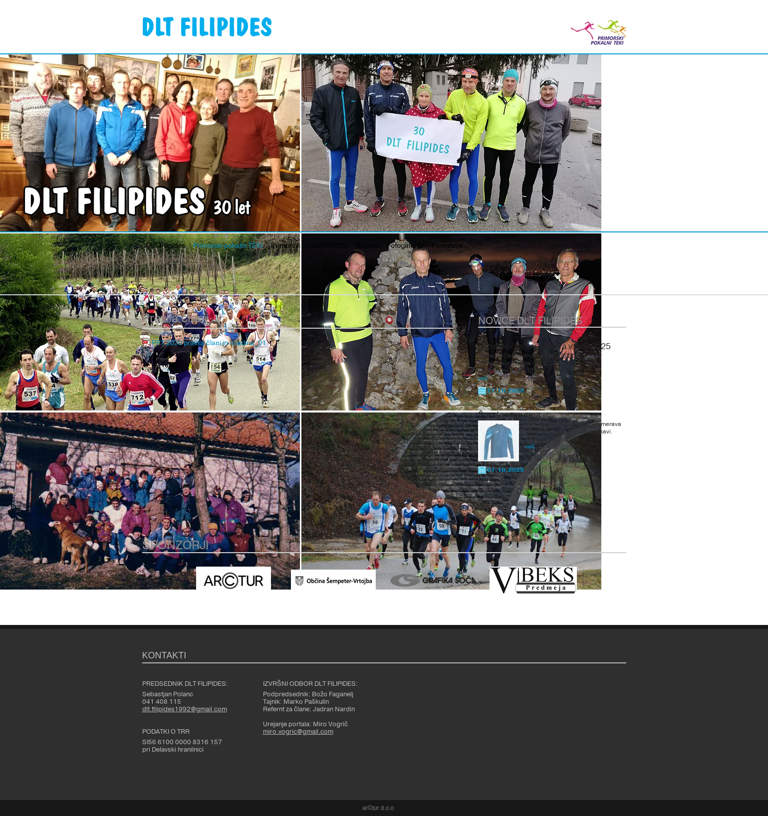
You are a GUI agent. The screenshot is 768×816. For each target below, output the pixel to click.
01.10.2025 (505, 470)
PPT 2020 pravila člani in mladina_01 (209, 343)
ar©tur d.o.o (378, 808)
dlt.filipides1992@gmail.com (184, 709)
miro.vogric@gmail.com (298, 731)
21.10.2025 (505, 391)
